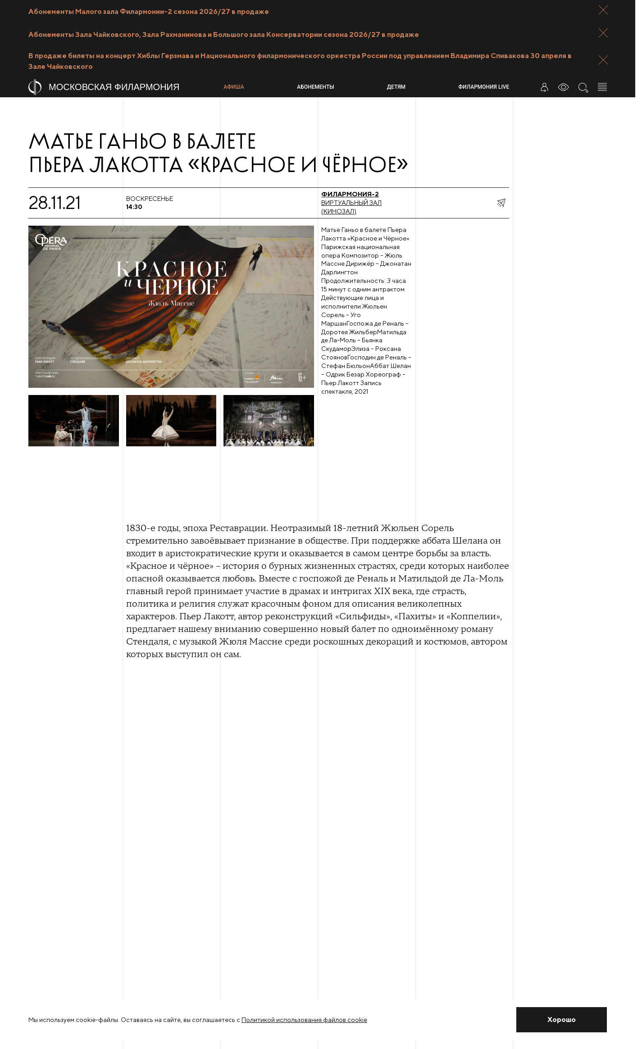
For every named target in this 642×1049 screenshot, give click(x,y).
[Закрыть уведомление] (561, 1019)
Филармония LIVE (484, 87)
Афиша (233, 87)
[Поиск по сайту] (583, 87)
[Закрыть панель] (603, 10)
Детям (396, 87)
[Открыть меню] (602, 87)
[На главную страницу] (122, 87)
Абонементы (315, 87)
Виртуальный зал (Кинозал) (351, 203)
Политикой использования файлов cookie (304, 1019)
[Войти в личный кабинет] (544, 87)
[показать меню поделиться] (501, 203)
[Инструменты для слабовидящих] (563, 87)
